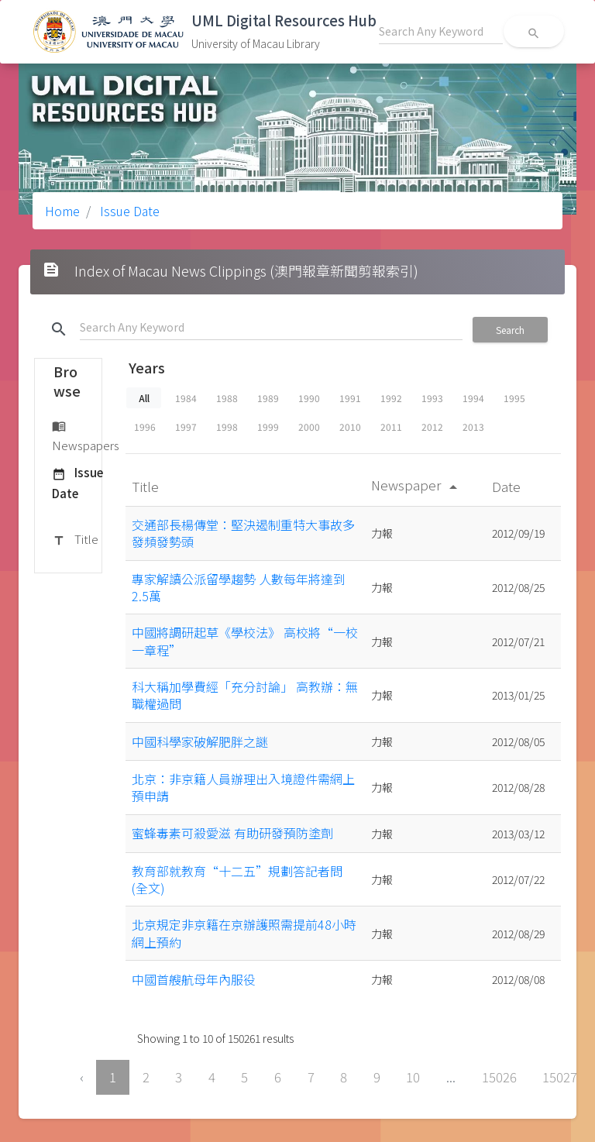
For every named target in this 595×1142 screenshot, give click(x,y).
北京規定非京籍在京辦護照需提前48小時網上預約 (244, 933)
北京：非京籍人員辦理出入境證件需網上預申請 (243, 787)
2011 (391, 426)
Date (508, 486)
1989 (268, 397)
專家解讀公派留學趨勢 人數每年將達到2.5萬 (239, 587)
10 (413, 1077)
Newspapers (85, 435)
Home (62, 210)
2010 (350, 426)
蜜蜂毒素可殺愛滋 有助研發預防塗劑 (232, 833)
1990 (309, 397)
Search (510, 329)
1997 (186, 426)
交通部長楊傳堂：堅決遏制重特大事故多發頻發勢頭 (243, 533)
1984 (186, 397)
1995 (514, 397)
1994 (473, 397)
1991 (350, 397)
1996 (145, 426)
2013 (473, 426)
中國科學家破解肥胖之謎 (200, 741)
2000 (309, 426)
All (144, 397)
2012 (432, 426)
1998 (227, 426)
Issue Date (128, 210)
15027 (559, 1077)
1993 (432, 397)
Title (75, 540)
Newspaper (417, 484)
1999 (268, 426)
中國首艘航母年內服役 (194, 979)
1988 (227, 397)
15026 (499, 1077)
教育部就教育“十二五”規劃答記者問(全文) (237, 879)
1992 (391, 397)
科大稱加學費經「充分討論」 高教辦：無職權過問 (245, 695)
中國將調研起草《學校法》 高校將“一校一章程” (245, 641)
